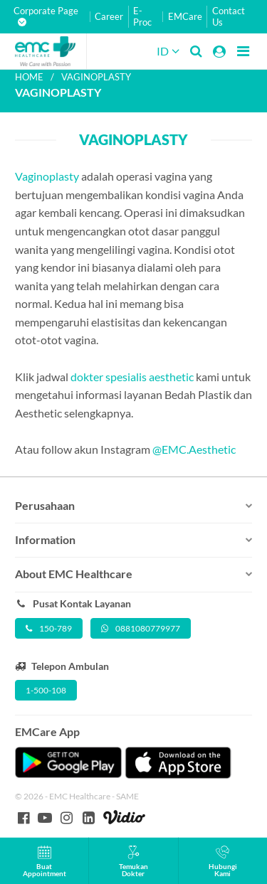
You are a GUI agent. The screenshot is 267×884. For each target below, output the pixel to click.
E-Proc (142, 17)
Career (109, 16)
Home (29, 76)
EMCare (185, 16)
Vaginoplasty (47, 176)
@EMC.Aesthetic (194, 449)
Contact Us (228, 17)
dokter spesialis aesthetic (132, 376)
